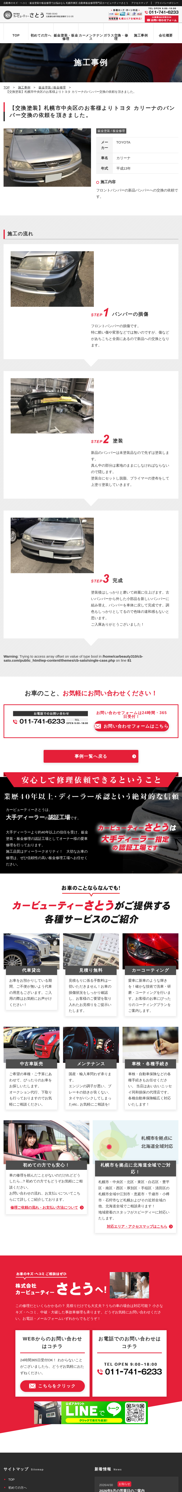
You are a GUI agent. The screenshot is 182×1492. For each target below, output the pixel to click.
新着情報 (14, 1389)
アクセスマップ (139, 3)
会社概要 (166, 35)
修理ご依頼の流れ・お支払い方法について (44, 1045)
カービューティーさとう (82, 1487)
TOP (16, 35)
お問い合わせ (17, 1397)
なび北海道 (12, 1471)
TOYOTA (123, 142)
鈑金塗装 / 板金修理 (111, 131)
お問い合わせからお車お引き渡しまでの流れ (39, 1332)
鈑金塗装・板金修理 (66, 37)
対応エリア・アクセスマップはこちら (137, 1064)
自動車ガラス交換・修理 (25, 1349)
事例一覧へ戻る (91, 593)
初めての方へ (41, 35)
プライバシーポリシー (166, 3)
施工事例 (141, 35)
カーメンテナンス (91, 37)
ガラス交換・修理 (116, 37)
